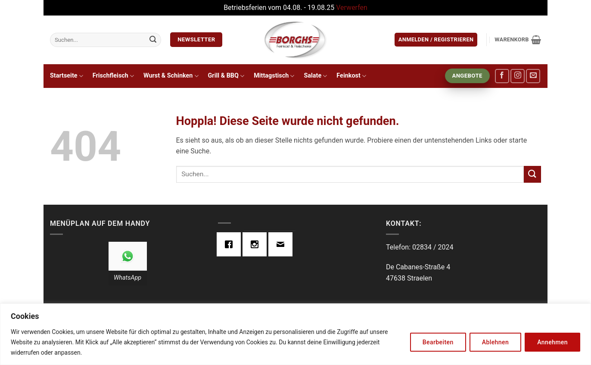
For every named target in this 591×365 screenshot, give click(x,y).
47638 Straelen (409, 278)
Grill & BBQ (226, 76)
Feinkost (351, 76)
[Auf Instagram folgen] (517, 76)
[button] (436, 40)
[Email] (283, 244)
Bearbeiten (438, 342)
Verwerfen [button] (351, 7)
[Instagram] (257, 244)
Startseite (66, 76)
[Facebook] (231, 244)
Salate (315, 76)
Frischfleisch (113, 76)
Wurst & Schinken (171, 76)
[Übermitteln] (153, 39)
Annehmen (552, 342)
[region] (295, 334)
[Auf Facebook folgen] (502, 76)
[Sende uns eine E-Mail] (533, 76)
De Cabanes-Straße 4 (418, 267)
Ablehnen (495, 342)
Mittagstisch (274, 76)
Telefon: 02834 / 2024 (419, 247)
